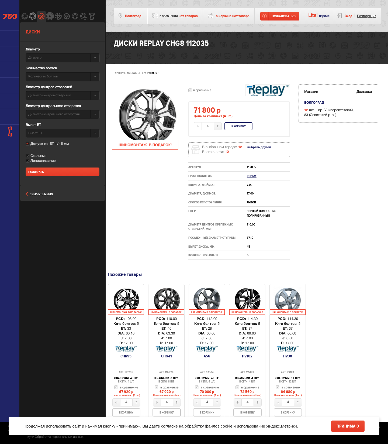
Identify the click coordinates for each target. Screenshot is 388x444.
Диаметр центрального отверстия (53, 106)
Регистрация (366, 16)
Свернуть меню (39, 194)
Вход (348, 16)
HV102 (247, 356)
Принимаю (348, 426)
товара (233, 16)
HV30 (287, 356)
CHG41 (166, 356)
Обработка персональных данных (59, 436)
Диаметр (33, 49)
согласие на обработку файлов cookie (197, 426)
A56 (207, 356)
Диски (131, 73)
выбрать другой (259, 147)
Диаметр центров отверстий (49, 87)
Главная (119, 73)
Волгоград (133, 16)
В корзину (238, 126)
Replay (142, 73)
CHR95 (125, 356)
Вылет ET (33, 125)
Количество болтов (41, 68)
